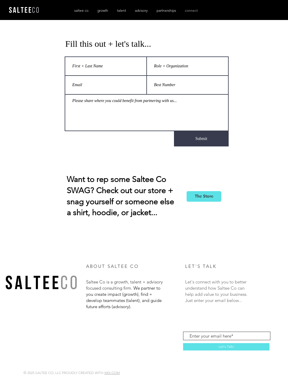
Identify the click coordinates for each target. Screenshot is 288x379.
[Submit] (201, 138)
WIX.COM (112, 372)
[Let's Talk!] (226, 346)
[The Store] (204, 196)
